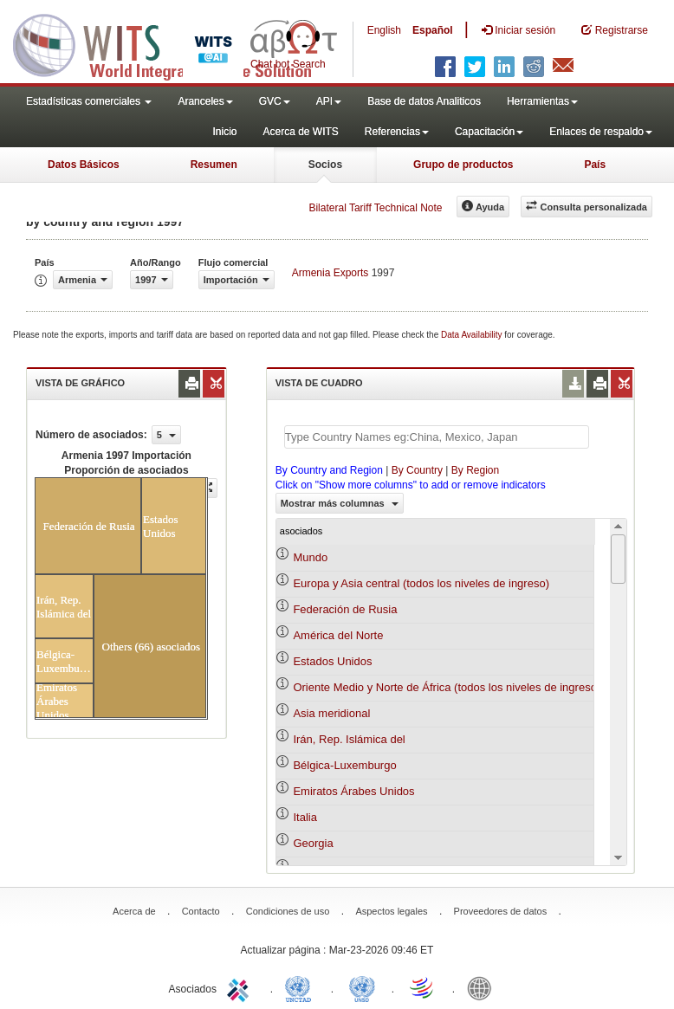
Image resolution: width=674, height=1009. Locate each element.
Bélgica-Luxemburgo (344, 765)
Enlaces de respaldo (600, 132)
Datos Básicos (84, 164)
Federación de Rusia (345, 609)
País (595, 164)
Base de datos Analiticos (424, 101)
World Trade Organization (422, 987)
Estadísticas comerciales (89, 101)
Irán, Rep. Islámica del (349, 739)
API (328, 101)
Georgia (313, 843)
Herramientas (542, 101)
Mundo (310, 557)
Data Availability (472, 335)
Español (432, 30)
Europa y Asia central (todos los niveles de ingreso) (421, 583)
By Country (417, 470)
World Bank (483, 987)
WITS (173, 43)
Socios (325, 164)
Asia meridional (331, 713)
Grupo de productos (463, 164)
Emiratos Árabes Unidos (353, 791)
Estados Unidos (332, 661)
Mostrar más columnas (340, 503)
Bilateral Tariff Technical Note (375, 208)
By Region (475, 470)
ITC (241, 987)
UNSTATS (362, 987)
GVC (274, 101)
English (384, 30)
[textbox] (436, 437)
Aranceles (205, 101)
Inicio (224, 132)
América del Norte (338, 635)
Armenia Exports (330, 273)
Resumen (214, 164)
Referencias (397, 132)
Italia (304, 817)
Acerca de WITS (300, 132)
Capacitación (489, 132)
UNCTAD (301, 987)
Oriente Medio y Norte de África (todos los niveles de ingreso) (446, 687)
